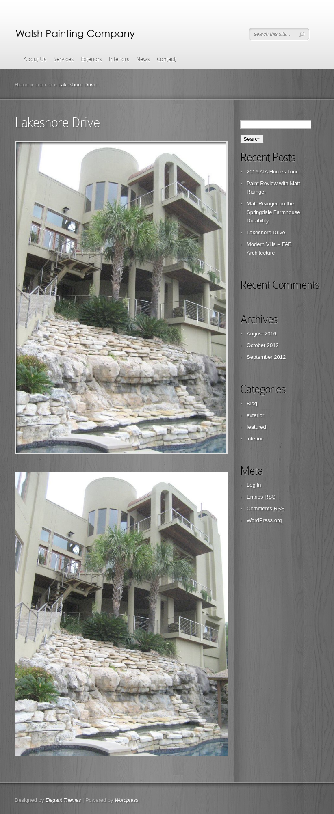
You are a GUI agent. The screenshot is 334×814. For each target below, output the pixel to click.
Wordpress (126, 800)
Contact (166, 59)
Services (63, 59)
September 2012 (266, 357)
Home (22, 85)
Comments (265, 508)
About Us (34, 59)
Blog (252, 403)
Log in (254, 485)
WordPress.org (264, 520)
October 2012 (263, 345)
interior (255, 439)
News (143, 59)
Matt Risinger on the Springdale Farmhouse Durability (273, 212)
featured (256, 427)
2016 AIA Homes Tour (272, 171)
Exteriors (91, 59)
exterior (43, 85)
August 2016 (261, 333)
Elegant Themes (63, 800)
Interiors (119, 59)
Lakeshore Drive (266, 232)
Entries (261, 497)
